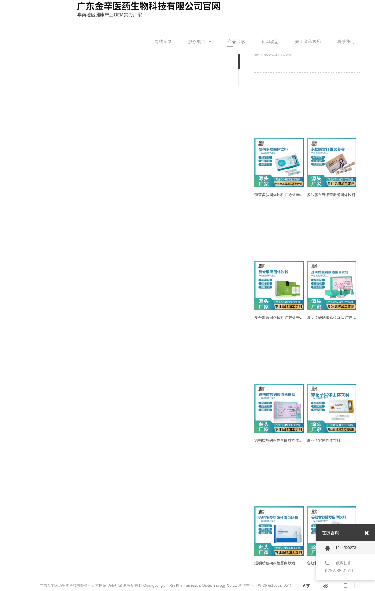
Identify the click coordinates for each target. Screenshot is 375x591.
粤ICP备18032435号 (274, 585)
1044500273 (340, 548)
